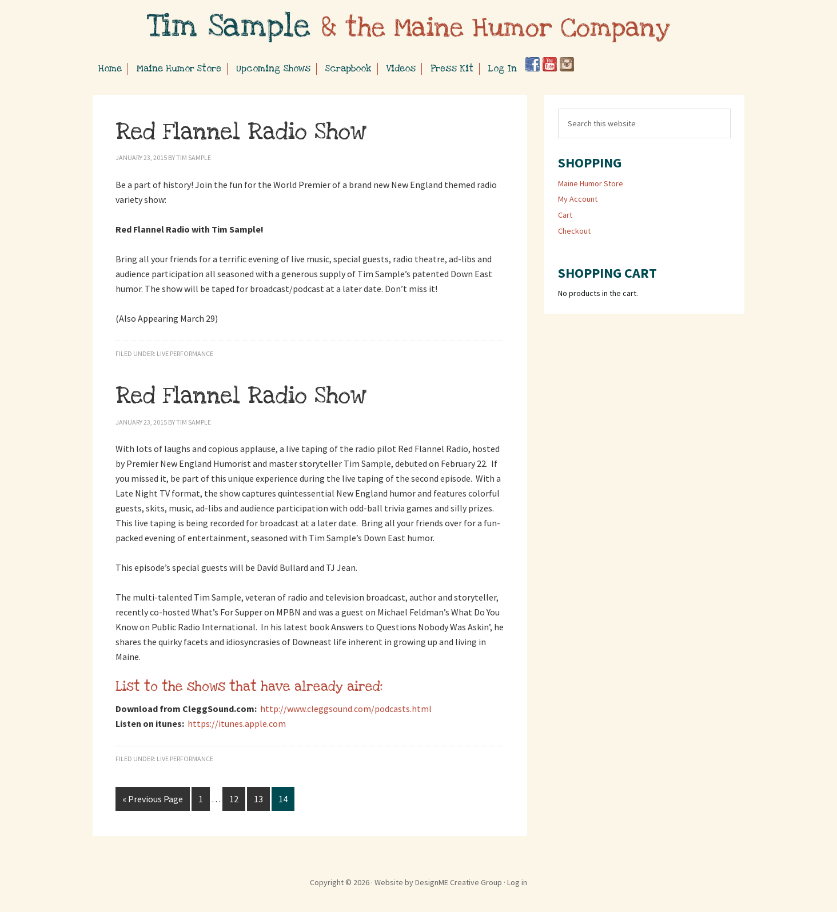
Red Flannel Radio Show (240, 132)
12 (233, 799)
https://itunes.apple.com (237, 723)
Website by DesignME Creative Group (438, 882)
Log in (517, 882)
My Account (577, 199)
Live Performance (185, 353)
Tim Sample (418, 28)
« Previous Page (152, 799)
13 (258, 799)
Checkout (574, 231)
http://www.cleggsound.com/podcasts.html (346, 708)
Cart (565, 215)
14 (283, 799)
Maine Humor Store (590, 183)
